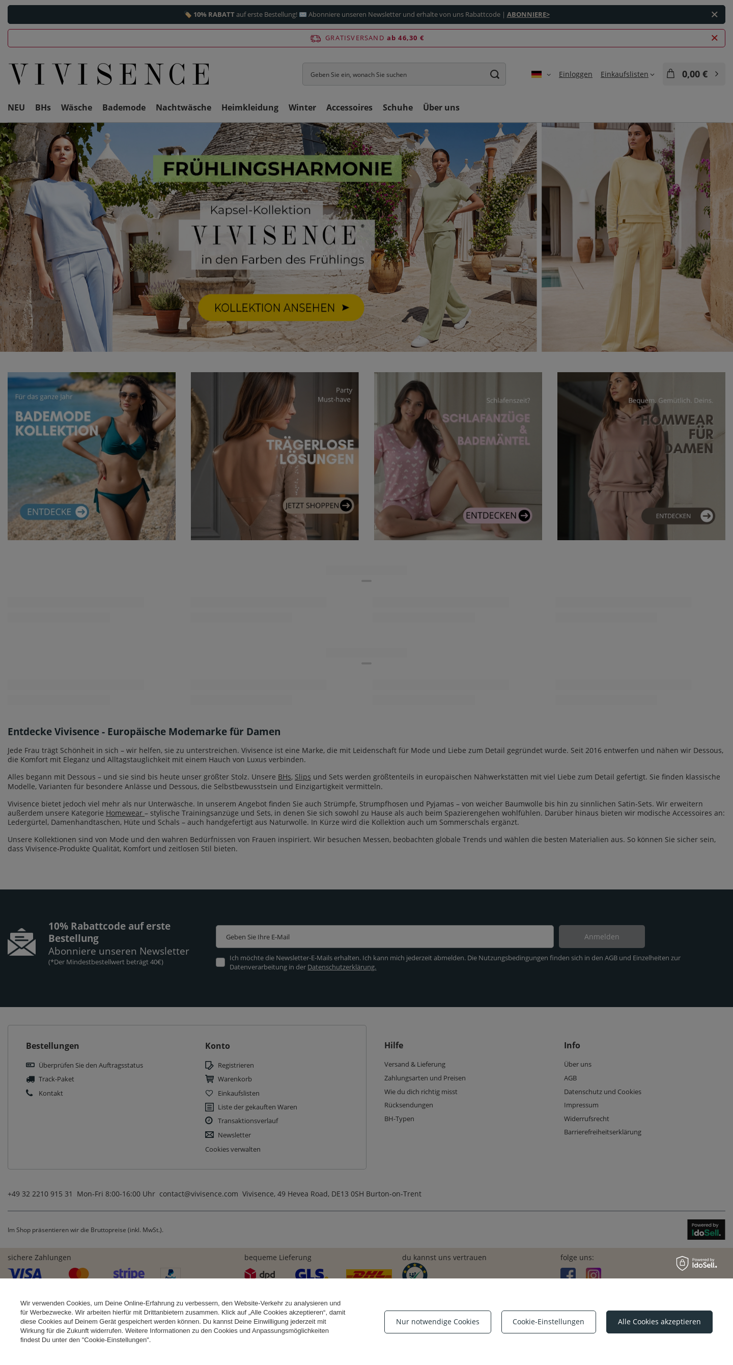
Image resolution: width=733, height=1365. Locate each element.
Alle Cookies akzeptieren (659, 1321)
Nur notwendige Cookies (438, 1321)
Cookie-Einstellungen (548, 1321)
